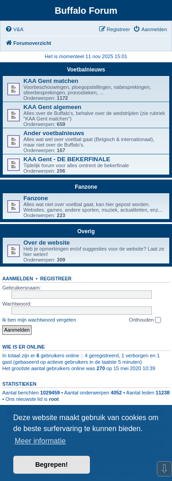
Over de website (46, 242)
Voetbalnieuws (86, 69)
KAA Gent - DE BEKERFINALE (66, 159)
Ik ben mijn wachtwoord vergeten (39, 319)
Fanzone (86, 187)
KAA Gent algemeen (52, 107)
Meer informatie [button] (40, 441)
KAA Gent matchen (50, 80)
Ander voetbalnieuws (53, 133)
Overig (85, 231)
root (54, 399)
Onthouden (145, 320)
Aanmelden (17, 278)
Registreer (55, 278)
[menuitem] (14, 29)
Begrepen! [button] (51, 464)
